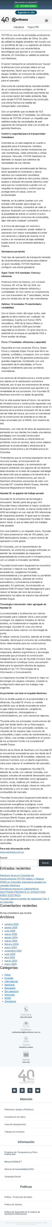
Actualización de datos (15, 1117)
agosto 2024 (11, 937)
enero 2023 (10, 964)
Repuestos (10, 988)
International (11, 981)
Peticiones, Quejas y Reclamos (19, 1109)
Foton (7, 974)
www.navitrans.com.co (12, 852)
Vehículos (9, 994)
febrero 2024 (11, 944)
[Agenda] (26, 1054)
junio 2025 (9, 930)
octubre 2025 (11, 924)
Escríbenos (26, 1029)
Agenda (26, 1059)
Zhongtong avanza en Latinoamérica (19, 888)
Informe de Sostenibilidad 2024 (19, 1169)
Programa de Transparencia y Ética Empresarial (20, 1153)
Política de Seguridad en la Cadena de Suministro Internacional (22, 1213)
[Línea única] (26, 1009)
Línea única (26, 1014)
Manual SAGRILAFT (13, 1161)
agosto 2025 (10, 927)
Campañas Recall (12, 1176)
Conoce (26, 1044)
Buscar (3, 857)
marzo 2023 (10, 960)
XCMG (7, 998)
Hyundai (8, 978)
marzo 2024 (10, 940)
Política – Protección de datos (18, 1197)
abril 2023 (9, 957)
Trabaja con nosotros (14, 1132)
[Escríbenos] (26, 1024)
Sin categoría (11, 991)
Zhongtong (10, 1001)
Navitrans (9, 984)
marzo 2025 (10, 934)
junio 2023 (9, 954)
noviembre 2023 (12, 950)
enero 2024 (10, 947)
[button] (46, 20)
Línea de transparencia (15, 1124)
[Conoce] (26, 1039)
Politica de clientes (13, 1204)
